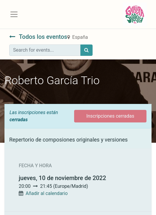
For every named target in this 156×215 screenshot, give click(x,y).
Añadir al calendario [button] (47, 193)
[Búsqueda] (86, 50)
